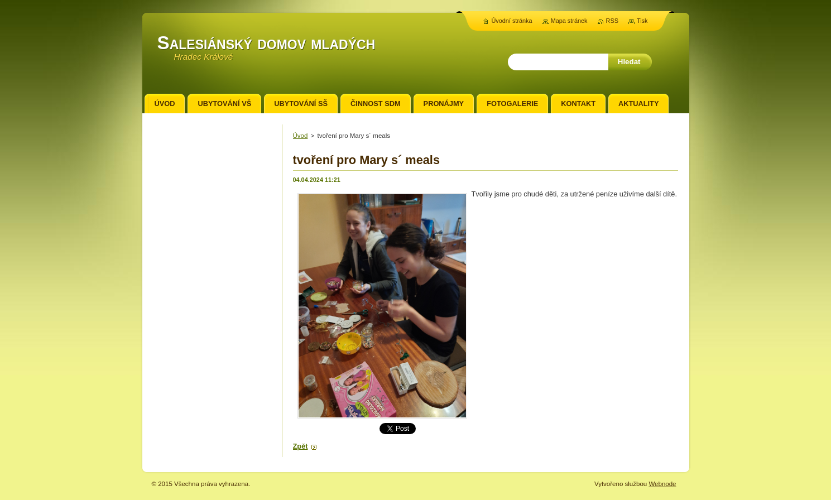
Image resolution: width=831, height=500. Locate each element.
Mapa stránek (569, 20)
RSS (612, 20)
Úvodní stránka (511, 20)
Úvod (300, 135)
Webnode (662, 483)
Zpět (300, 446)
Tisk (642, 20)
